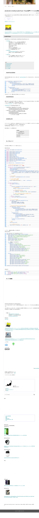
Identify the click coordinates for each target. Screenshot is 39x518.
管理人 (7, 390)
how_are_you (10, 103)
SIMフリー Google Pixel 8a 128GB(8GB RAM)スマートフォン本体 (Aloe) (15, 435)
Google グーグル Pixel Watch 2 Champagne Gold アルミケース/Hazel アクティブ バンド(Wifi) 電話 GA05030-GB (19, 446)
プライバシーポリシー (9, 389)
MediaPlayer (8, 50)
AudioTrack (8, 54)
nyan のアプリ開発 (18, 1)
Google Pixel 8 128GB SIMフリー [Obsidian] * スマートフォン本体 (14, 485)
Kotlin (6, 417)
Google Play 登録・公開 (9, 419)
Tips (6, 420)
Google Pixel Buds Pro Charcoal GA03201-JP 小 (11, 457)
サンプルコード (8, 67)
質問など (7, 388)
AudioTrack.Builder (9, 63)
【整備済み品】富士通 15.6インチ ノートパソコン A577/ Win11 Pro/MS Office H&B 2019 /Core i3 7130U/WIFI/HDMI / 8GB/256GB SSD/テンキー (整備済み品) (20, 338)
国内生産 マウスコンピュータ (10, 21)
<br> (22, 291)
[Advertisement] (19, 406)
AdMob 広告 (7, 418)
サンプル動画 (8, 68)
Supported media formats (13, 51)
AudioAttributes (8, 64)
